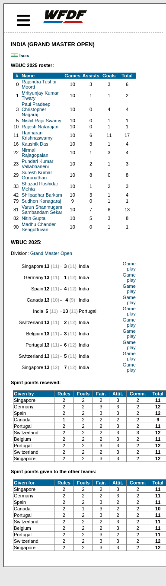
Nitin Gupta (33, 218)
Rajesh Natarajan (40, 126)
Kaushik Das (35, 143)
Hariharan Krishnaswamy (37, 135)
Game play (129, 266)
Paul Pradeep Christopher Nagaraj (36, 109)
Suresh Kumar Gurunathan (37, 175)
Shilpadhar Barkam (42, 194)
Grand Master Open (51, 253)
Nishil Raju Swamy (41, 120)
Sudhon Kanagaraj (41, 201)
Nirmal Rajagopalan (35, 152)
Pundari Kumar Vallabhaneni (37, 164)
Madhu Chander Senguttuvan (39, 227)
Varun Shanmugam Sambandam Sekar (42, 209)
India (24, 55)
